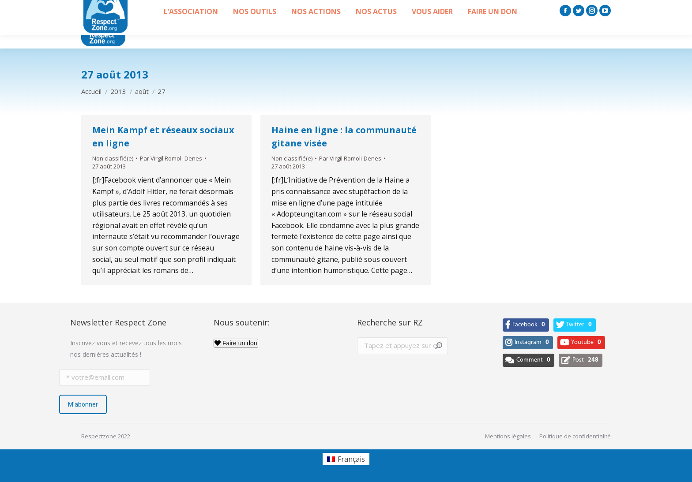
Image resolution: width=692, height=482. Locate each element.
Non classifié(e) (112, 158)
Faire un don (235, 343)
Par (171, 158)
